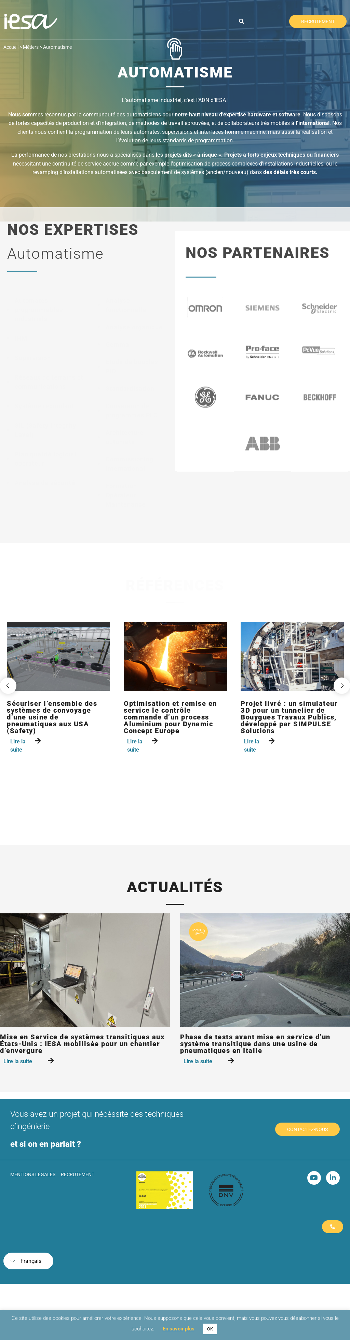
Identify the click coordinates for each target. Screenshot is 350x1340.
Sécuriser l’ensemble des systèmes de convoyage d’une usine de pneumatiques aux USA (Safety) (52, 717)
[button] (241, 21)
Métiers (31, 47)
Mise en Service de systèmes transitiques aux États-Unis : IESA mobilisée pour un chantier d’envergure (82, 1044)
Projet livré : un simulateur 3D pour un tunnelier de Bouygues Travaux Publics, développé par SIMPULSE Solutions (289, 717)
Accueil (10, 47)
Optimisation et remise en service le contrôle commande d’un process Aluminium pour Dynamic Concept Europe (170, 717)
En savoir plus (178, 1329)
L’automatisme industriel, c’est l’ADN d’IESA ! (175, 100)
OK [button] (210, 1328)
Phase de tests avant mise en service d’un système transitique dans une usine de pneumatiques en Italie (255, 1044)
